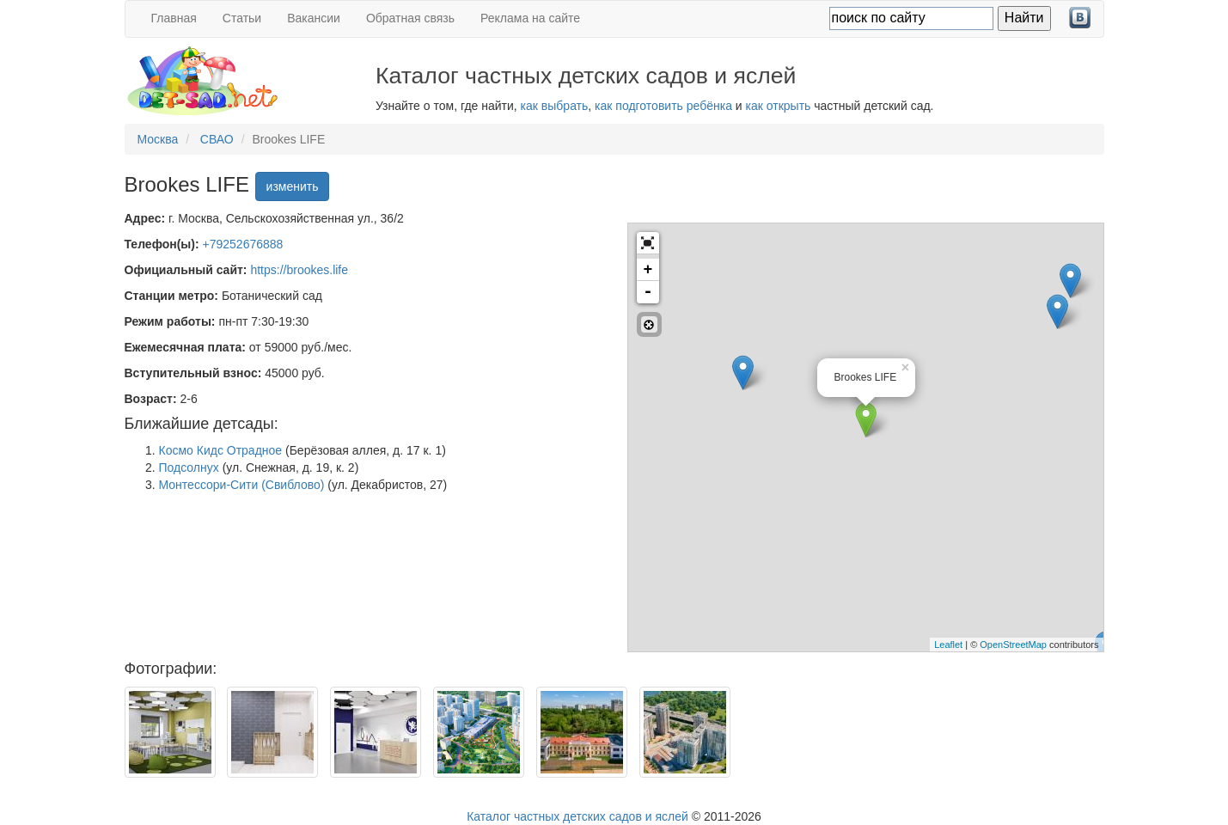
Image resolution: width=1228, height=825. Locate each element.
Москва (158, 139)
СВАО (217, 139)
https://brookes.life (299, 270)
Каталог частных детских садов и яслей (577, 816)
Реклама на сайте (530, 18)
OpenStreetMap (1013, 644)
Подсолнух (189, 467)
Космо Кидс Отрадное (221, 450)
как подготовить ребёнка (663, 106)
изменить (292, 186)
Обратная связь (410, 18)
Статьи (242, 18)
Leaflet (948, 644)
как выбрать (555, 106)
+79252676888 (243, 244)
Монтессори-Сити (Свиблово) (242, 485)
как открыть (778, 106)
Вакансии (313, 18)
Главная (174, 18)
